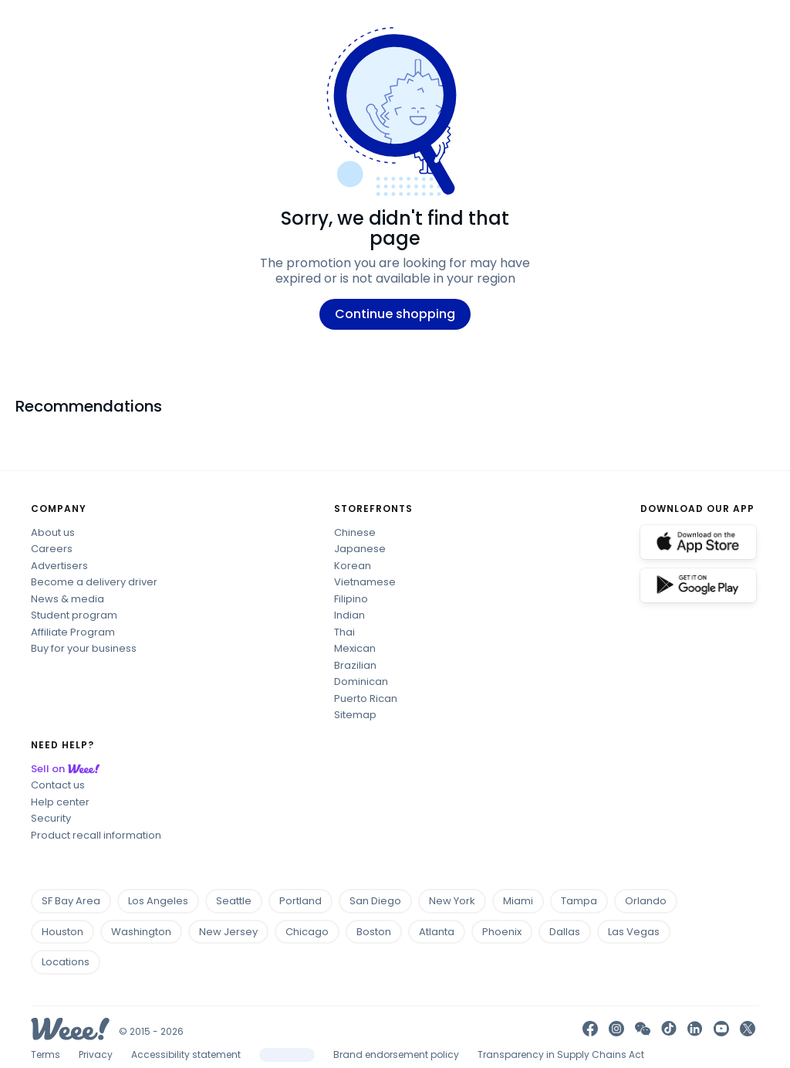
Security (51, 818)
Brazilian (355, 665)
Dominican (361, 681)
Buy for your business (84, 648)
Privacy (96, 1054)
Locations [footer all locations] (65, 961)
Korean (352, 565)
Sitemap (355, 714)
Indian (349, 615)
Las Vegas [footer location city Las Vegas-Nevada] (638, 931)
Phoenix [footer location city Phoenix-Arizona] (506, 931)
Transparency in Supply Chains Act (561, 1054)
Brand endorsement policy (396, 1054)
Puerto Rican (365, 698)
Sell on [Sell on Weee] (67, 769)
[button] (642, 1028)
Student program (74, 615)
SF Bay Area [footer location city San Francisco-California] (76, 900)
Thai (344, 632)
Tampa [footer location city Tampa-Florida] (583, 900)
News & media (67, 599)
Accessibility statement (186, 1054)
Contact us (58, 785)
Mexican (355, 648)
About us (53, 532)
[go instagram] (616, 1028)
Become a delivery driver (94, 582)
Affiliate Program (73, 632)
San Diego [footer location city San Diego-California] (379, 900)
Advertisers (59, 565)
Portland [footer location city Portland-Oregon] (305, 900)
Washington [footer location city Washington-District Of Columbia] (146, 931)
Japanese (360, 548)
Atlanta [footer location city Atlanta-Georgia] (441, 931)
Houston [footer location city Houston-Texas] (67, 931)
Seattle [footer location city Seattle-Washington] (238, 900)
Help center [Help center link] (60, 802)
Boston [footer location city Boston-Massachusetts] (378, 931)
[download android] (698, 585)
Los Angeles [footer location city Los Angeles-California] (163, 900)
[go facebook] (590, 1028)
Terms (45, 1054)
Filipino (351, 599)
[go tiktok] (668, 1028)
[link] (695, 1028)
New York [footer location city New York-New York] (456, 900)
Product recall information (96, 835)
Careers (52, 548)
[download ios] (698, 542)
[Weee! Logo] (70, 1027)
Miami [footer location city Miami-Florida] (522, 900)
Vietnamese (365, 582)
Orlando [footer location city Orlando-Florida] (650, 900)
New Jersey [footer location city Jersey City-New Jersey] (233, 931)
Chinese (355, 532)
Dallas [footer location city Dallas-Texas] (569, 931)
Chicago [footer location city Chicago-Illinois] (311, 931)
